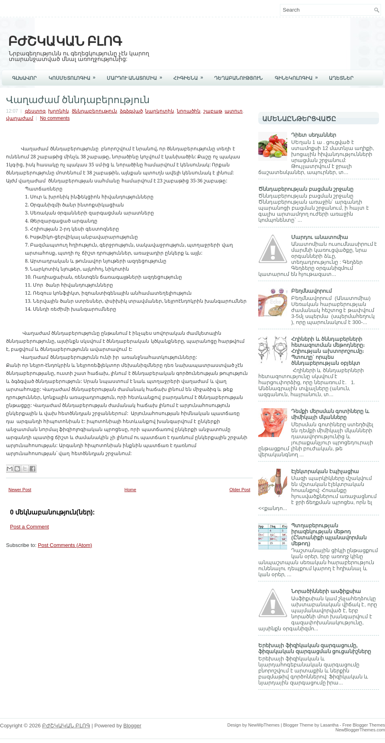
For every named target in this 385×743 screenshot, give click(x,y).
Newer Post (19, 489)
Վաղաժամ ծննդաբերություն (78, 98)
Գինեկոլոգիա (299, 75)
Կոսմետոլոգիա (75, 75)
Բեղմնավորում (311, 291)
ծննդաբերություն (94, 111)
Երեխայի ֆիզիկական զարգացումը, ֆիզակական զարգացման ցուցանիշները (314, 648)
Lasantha (329, 725)
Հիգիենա (190, 75)
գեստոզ (35, 111)
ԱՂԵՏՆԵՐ (341, 78)
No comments (55, 118)
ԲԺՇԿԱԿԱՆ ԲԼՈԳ (65, 39)
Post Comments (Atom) (65, 545)
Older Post (239, 489)
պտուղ (234, 111)
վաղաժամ (19, 118)
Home (130, 489)
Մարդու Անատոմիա (137, 75)
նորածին (189, 111)
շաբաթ (212, 111)
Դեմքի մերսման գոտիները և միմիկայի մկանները (330, 414)
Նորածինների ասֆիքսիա (326, 591)
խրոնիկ (58, 111)
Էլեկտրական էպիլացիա (325, 471)
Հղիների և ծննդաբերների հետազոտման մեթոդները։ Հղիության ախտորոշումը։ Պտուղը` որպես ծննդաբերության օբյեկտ (328, 351)
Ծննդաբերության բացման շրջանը (305, 189)
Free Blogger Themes (363, 725)
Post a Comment (29, 527)
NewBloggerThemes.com (360, 729)
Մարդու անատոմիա (319, 237)
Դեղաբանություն (238, 78)
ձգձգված (131, 111)
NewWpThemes (264, 725)
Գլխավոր (24, 78)
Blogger (133, 726)
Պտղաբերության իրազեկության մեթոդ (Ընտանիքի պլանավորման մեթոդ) (329, 534)
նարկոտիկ (159, 111)
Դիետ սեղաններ (313, 135)
